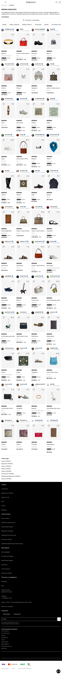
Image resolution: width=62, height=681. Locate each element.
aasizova (22, 98)
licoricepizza (8, 206)
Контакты (4, 581)
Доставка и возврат (7, 531)
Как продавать (5, 552)
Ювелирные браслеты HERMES (10, 476)
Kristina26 (8, 98)
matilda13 (53, 348)
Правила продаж (5, 668)
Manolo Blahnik (5, 644)
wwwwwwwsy (9, 348)
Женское (4, 5)
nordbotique (39, 98)
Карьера (3, 510)
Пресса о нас (5, 497)
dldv (51, 384)
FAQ (2, 585)
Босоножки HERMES (7, 473)
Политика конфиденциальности (25, 668)
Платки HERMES (6, 471)
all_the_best (53, 134)
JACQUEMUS (4, 637)
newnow (52, 312)
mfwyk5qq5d (39, 134)
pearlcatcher (39, 241)
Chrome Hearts (5, 631)
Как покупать (5, 518)
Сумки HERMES (6, 461)
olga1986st (8, 276)
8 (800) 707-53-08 (6, 592)
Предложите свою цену (8, 535)
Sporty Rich (4, 648)
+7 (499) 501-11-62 (6, 598)
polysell (52, 241)
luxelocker (38, 64)
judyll (51, 29)
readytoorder (39, 384)
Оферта (13, 668)
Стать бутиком (5, 569)
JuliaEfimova (8, 29)
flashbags (38, 420)
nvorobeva (23, 312)
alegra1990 (38, 312)
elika (36, 170)
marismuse (23, 64)
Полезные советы (6, 539)
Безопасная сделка (7, 526)
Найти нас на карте (7, 606)
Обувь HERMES (6, 468)
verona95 (38, 206)
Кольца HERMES (6, 478)
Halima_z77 (8, 241)
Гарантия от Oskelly (7, 493)
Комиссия (4, 564)
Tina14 (22, 206)
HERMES (4, 51)
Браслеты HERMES (7, 463)
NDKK (21, 29)
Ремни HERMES (6, 466)
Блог (2, 501)
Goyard (3, 635)
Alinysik (7, 170)
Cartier (3, 639)
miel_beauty (53, 206)
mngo (21, 134)
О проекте (4, 489)
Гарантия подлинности (8, 522)
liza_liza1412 (8, 64)
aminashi (7, 134)
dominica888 (39, 29)
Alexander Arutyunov (6, 646)
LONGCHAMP (4, 642)
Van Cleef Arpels (5, 633)
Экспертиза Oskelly (7, 556)
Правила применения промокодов (12, 543)
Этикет (3, 505)
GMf (51, 64)
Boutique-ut (8, 420)
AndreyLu (23, 170)
